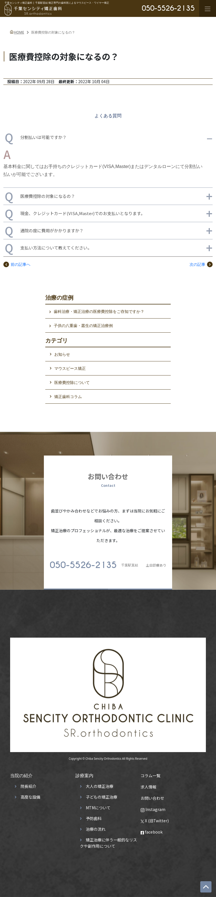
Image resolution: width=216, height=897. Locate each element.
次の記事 (201, 264)
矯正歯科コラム (68, 396)
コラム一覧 (150, 773)
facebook (152, 829)
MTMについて (98, 805)
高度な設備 (30, 794)
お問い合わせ (152, 795)
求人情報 (148, 784)
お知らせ (62, 354)
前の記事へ (16, 264)
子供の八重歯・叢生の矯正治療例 (83, 325)
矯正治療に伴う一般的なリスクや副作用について (108, 840)
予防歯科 (94, 816)
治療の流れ (95, 826)
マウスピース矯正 (70, 368)
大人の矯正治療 (99, 783)
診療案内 (84, 773)
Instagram (153, 807)
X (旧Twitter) (155, 818)
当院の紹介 (21, 773)
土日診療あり (108, 562)
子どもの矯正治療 (101, 794)
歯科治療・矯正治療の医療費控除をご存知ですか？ (99, 311)
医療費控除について (72, 382)
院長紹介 (28, 783)
